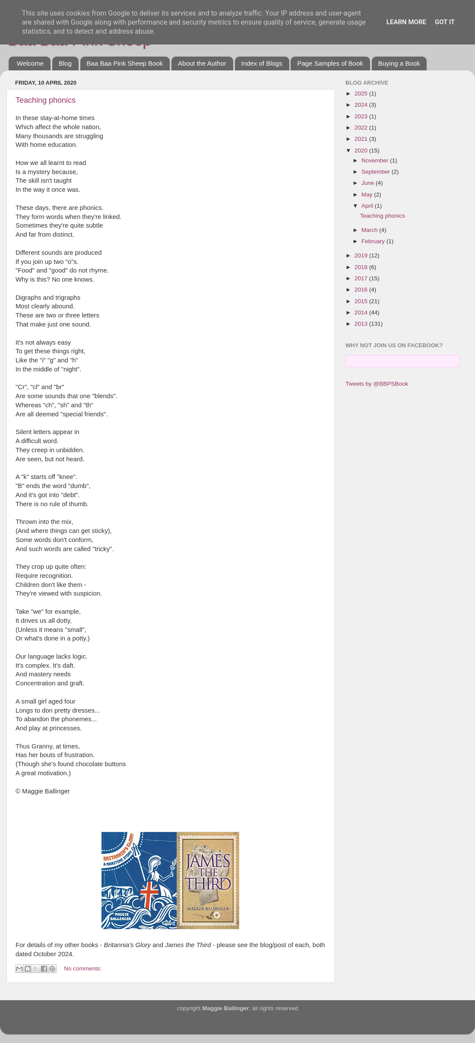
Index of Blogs (261, 63)
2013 (362, 323)
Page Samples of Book (330, 63)
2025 (362, 93)
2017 (362, 278)
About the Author (202, 63)
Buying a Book (399, 63)
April (368, 206)
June (368, 183)
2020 (362, 150)
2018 (362, 267)
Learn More (406, 22)
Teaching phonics (46, 100)
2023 (362, 116)
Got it (445, 22)
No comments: (82, 968)
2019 (362, 255)
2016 (362, 289)
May (367, 194)
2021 (362, 139)
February (373, 241)
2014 (362, 312)
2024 (362, 104)
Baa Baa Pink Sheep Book (125, 63)
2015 (362, 301)
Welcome (30, 63)
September (376, 171)
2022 (362, 127)
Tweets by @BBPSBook (376, 383)
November (375, 160)
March (370, 230)
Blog (65, 63)
